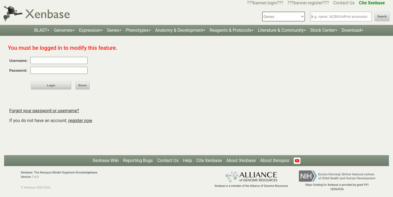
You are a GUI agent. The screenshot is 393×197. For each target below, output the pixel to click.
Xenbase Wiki (106, 160)
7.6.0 (35, 177)
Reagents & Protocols (230, 30)
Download (351, 30)
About (274, 160)
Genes (113, 30)
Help (187, 160)
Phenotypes (137, 30)
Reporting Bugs (138, 160)
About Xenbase (241, 160)
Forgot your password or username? (44, 110)
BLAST (40, 30)
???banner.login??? (265, 2)
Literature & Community (281, 30)
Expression (89, 30)
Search (382, 16)
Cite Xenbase (209, 160)
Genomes (63, 30)
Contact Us (344, 2)
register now (80, 120)
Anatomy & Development (179, 30)
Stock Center (322, 30)
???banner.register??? (308, 2)
